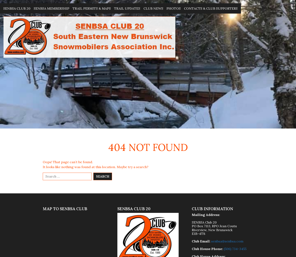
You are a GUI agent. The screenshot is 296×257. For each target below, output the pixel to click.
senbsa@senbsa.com (227, 241)
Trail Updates (127, 8)
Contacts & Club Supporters (211, 8)
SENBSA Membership (51, 8)
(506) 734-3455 (235, 249)
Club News (153, 8)
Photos (173, 8)
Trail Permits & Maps (92, 8)
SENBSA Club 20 (16, 8)
